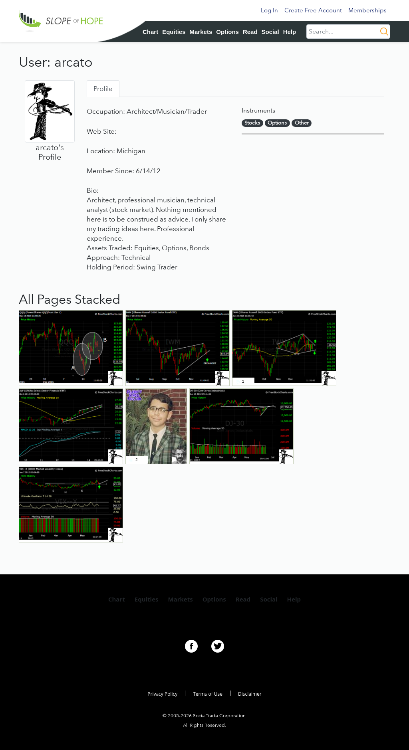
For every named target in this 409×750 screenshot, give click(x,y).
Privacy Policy (162, 694)
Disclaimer (250, 694)
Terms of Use (207, 694)
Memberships (367, 10)
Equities (173, 31)
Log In (269, 10)
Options (227, 31)
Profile (103, 89)
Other (302, 123)
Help (289, 31)
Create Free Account (313, 10)
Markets (201, 31)
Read (250, 31)
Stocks (252, 123)
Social (270, 31)
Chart (150, 31)
